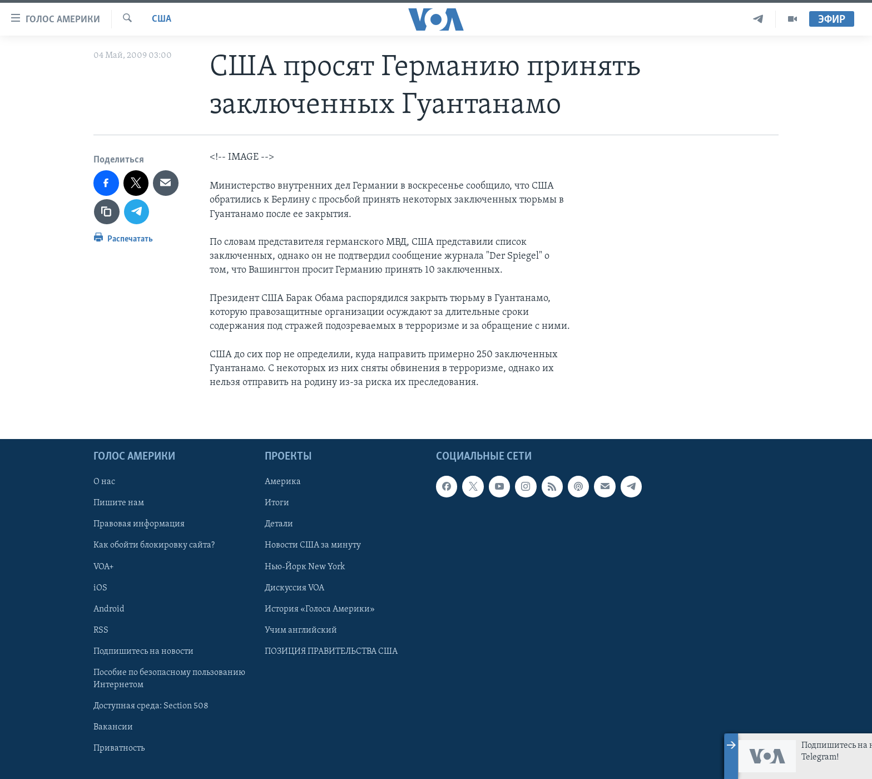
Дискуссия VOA (294, 588)
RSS (100, 630)
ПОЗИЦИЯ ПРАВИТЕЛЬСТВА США (331, 651)
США (161, 19)
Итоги (277, 503)
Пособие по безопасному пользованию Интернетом (169, 678)
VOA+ (103, 567)
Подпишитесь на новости (143, 651)
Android (109, 609)
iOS (100, 588)
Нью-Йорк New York (305, 567)
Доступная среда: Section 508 (151, 706)
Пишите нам (118, 503)
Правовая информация (139, 524)
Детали (279, 524)
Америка (283, 481)
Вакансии (113, 727)
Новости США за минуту (313, 545)
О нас (104, 481)
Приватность (119, 748)
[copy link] (107, 212)
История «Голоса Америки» (320, 609)
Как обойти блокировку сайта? (154, 545)
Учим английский (301, 630)
